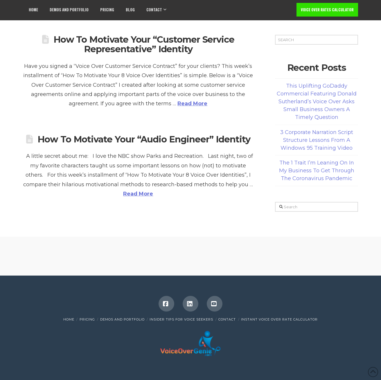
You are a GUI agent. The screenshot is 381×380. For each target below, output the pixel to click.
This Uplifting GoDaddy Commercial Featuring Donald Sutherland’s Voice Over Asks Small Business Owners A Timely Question (317, 101)
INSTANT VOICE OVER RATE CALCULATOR (279, 319)
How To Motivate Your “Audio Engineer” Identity (143, 139)
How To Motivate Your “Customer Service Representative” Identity (143, 44)
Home (68, 319)
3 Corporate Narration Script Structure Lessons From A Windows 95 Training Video (316, 140)
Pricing (87, 319)
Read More (192, 103)
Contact (227, 319)
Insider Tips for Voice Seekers (181, 319)
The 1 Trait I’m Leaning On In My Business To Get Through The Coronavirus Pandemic (316, 171)
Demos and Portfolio (122, 319)
